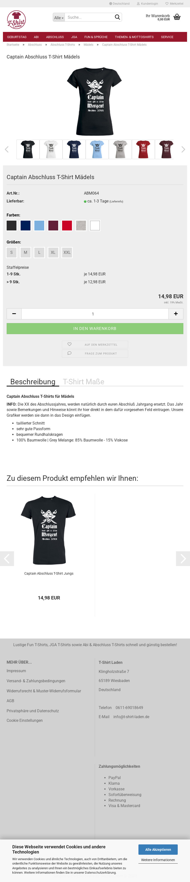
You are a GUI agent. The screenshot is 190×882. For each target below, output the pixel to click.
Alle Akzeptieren (158, 850)
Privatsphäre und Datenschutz (33, 711)
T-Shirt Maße (83, 381)
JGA (74, 37)
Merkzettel (174, 3)
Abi (36, 37)
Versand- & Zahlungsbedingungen (36, 681)
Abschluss (55, 37)
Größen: (14, 242)
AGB (10, 700)
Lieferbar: (15, 201)
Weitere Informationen (158, 860)
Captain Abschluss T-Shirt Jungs (48, 573)
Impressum (16, 671)
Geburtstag (17, 37)
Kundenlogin (147, 3)
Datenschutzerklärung (100, 872)
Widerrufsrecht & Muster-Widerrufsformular (44, 691)
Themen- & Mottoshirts (134, 37)
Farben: (13, 215)
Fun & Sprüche (96, 37)
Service (167, 37)
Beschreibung (32, 381)
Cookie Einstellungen (25, 720)
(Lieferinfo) (116, 201)
